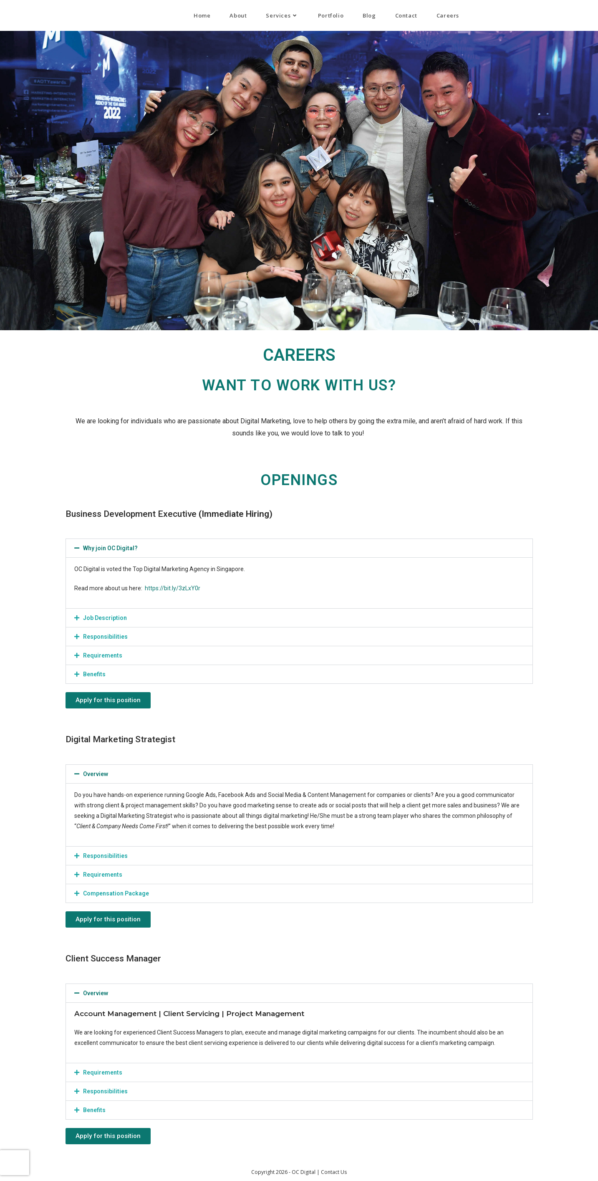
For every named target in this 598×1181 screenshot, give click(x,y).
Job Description (105, 618)
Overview (95, 774)
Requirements (102, 655)
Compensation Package (116, 893)
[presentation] (14, 1162)
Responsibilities (105, 636)
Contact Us (334, 1172)
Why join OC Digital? (110, 548)
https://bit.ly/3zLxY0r (172, 588)
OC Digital (23, 15)
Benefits (94, 674)
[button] (299, 548)
